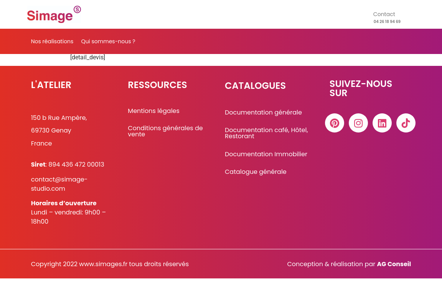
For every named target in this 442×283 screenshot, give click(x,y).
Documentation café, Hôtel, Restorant (266, 138)
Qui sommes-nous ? (108, 41)
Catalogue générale (256, 176)
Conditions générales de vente (165, 136)
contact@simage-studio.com (59, 189)
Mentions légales (154, 115)
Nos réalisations (52, 41)
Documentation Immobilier (266, 158)
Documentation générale (263, 117)
